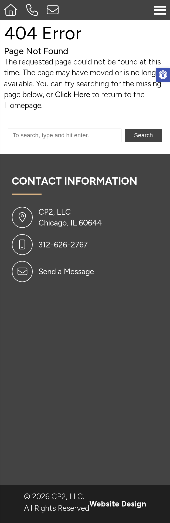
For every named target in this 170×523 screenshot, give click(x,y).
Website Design (117, 503)
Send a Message (66, 271)
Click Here (72, 94)
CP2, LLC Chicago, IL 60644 (70, 217)
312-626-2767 (63, 244)
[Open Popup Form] (53, 10)
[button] (163, 75)
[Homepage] (11, 10)
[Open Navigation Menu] (160, 10)
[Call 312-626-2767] (32, 10)
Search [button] (143, 135)
